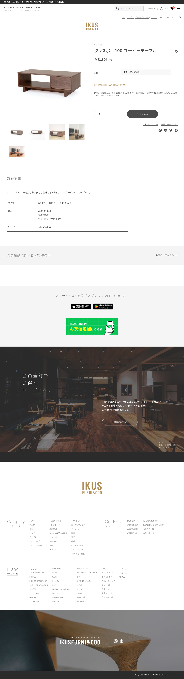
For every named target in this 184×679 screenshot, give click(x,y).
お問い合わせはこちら (169, 124)
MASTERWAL (57, 597)
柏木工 (122, 576)
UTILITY (80, 601)
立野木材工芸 (107, 597)
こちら (102, 95)
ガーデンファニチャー (80, 525)
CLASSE (154, 17)
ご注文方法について (150, 124)
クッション (75, 529)
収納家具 (53, 529)
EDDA (54, 572)
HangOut (56, 581)
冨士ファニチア (108, 593)
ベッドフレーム (55, 537)
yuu (103, 568)
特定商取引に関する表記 (153, 525)
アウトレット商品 (78, 553)
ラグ (73, 537)
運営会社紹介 (133, 525)
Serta (79, 589)
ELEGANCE (57, 568)
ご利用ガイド (132, 533)
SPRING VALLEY (84, 581)
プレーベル (106, 585)
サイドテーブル (35, 541)
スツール (33, 529)
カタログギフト (77, 549)
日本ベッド (106, 589)
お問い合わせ (148, 533)
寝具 (73, 533)
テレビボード (54, 525)
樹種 (96, 73)
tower (80, 593)
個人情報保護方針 (150, 520)
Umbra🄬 (81, 597)
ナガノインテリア (108, 581)
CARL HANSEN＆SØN (38, 585)
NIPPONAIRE (82, 568)
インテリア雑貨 (77, 545)
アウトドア (75, 520)
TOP (123, 17)
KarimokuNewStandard (62, 589)
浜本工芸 (123, 568)
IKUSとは (131, 520)
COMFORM (34, 593)
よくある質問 (132, 529)
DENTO (32, 597)
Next (87, 79)
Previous (11, 79)
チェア (32, 525)
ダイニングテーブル (142, 17)
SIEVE (79, 585)
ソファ (31, 520)
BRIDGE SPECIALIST (38, 581)
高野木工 (123, 572)
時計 (73, 541)
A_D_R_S (33, 568)
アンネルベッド (107, 572)
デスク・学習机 (55, 520)
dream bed (34, 601)
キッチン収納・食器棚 (58, 533)
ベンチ (32, 533)
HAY (54, 585)
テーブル (130, 17)
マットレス (53, 541)
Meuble (55, 601)
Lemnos (55, 593)
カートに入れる (143, 114)
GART (54, 576)
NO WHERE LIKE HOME (87, 572)
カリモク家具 (107, 576)
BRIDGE (32, 576)
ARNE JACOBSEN (37, 572)
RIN (78, 576)
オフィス (52, 549)
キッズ (52, 545)
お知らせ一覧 (148, 529)
